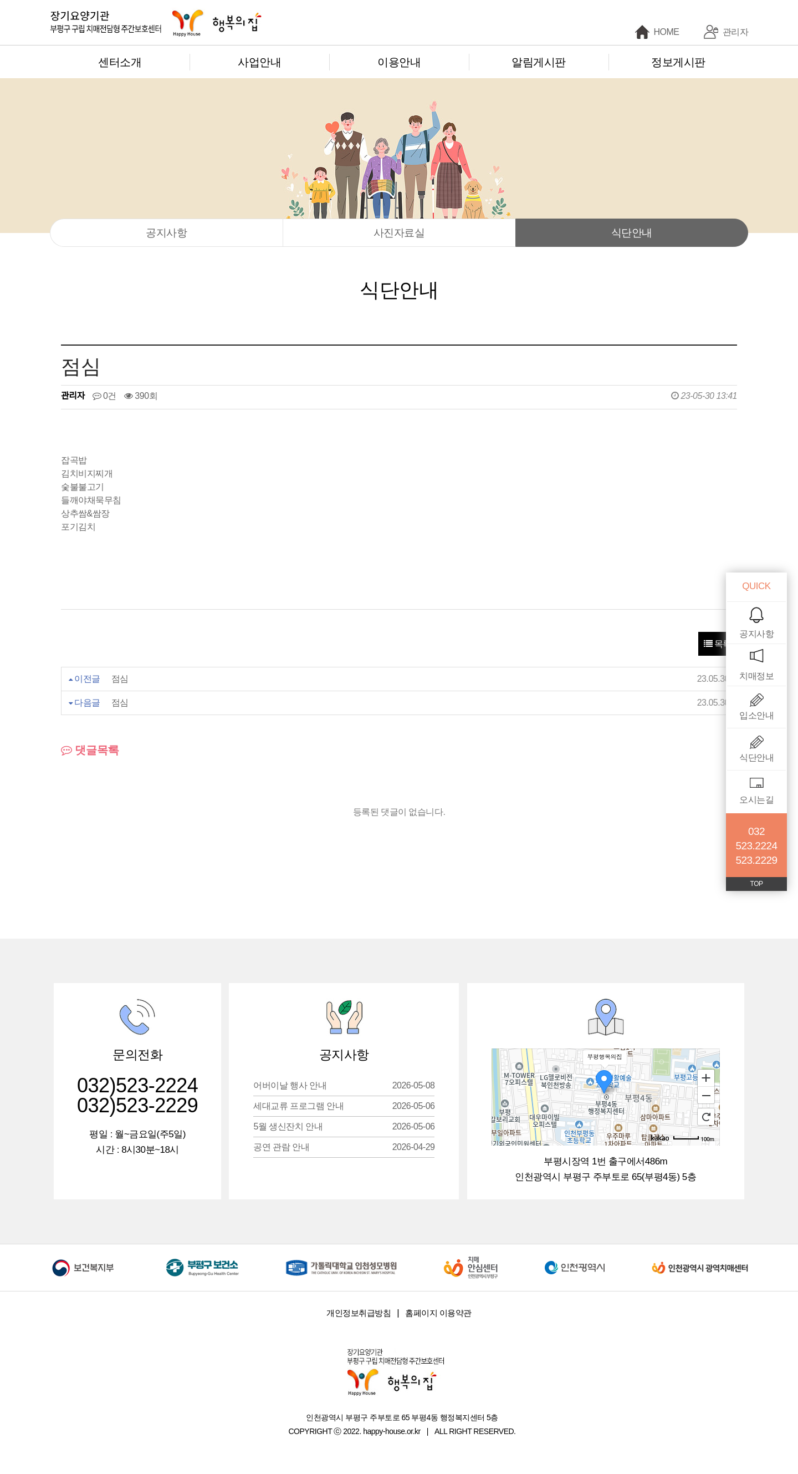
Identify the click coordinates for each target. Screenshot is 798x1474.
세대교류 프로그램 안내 (343, 1106)
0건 (104, 396)
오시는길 (756, 799)
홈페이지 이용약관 (438, 1313)
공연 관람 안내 (343, 1147)
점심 (120, 678)
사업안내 (259, 62)
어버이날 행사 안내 (343, 1085)
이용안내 (399, 62)
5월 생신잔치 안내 (343, 1126)
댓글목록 (90, 750)
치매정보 (756, 676)
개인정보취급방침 (358, 1313)
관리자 (736, 32)
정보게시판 (678, 62)
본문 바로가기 (0, 0)
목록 (718, 644)
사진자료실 (399, 233)
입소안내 (756, 715)
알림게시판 (538, 62)
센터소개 (119, 62)
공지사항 (166, 233)
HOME (666, 32)
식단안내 (631, 233)
